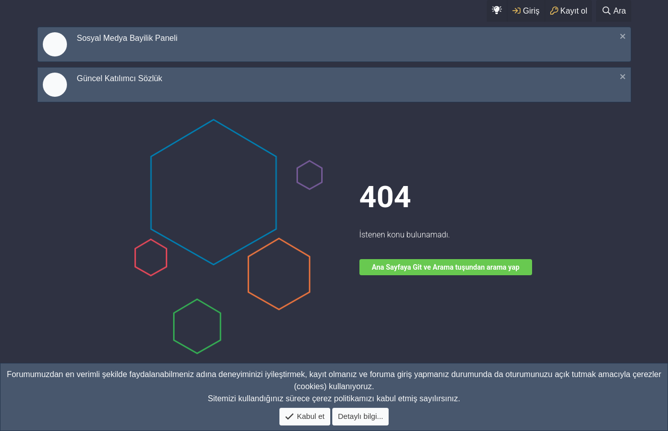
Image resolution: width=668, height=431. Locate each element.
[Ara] (613, 11)
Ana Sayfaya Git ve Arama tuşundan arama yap (445, 267)
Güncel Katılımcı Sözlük (120, 78)
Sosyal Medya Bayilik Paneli (127, 38)
